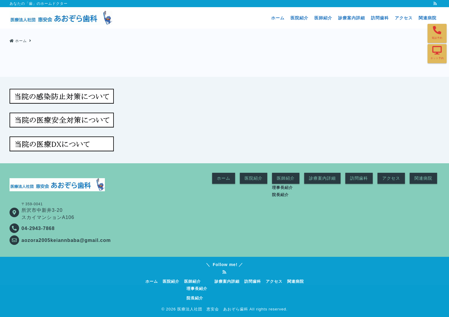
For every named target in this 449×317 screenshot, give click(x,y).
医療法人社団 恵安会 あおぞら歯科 (212, 309)
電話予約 (437, 38)
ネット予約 (437, 58)
